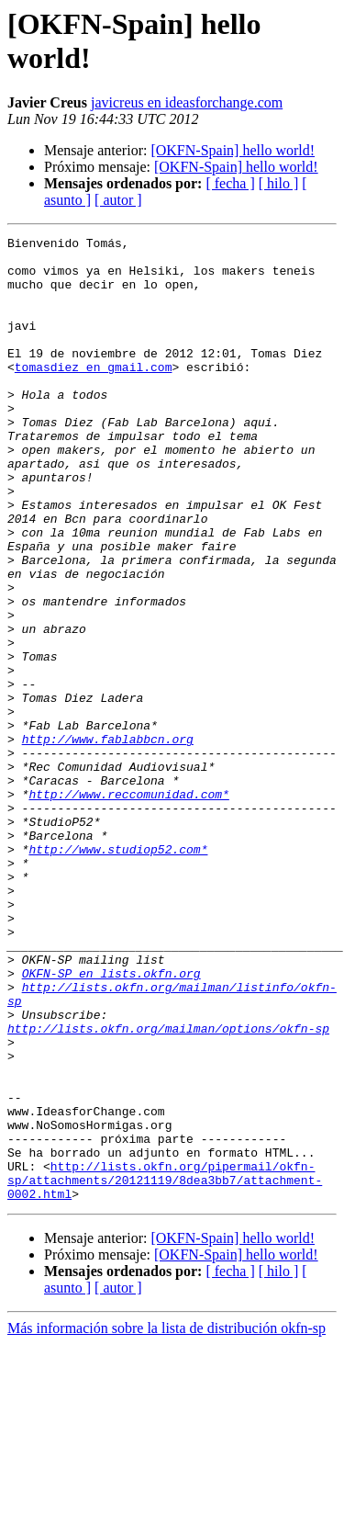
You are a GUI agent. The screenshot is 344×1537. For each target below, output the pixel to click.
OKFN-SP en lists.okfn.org (111, 1121)
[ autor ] (118, 200)
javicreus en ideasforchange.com (187, 102)
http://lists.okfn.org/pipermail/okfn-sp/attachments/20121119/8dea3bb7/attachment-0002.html (164, 1370)
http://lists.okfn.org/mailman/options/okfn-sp (168, 1188)
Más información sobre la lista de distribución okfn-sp (166, 1521)
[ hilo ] (279, 183)
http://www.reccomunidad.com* (128, 906)
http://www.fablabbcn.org (108, 840)
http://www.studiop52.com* (117, 973)
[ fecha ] (229, 183)
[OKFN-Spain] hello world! (232, 150)
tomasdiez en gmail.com (93, 394)
